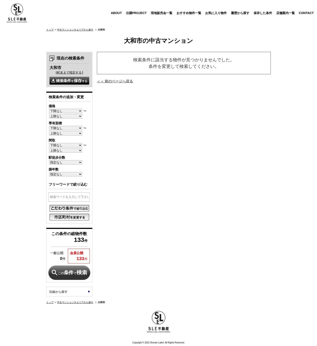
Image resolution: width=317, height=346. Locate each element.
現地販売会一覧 (161, 13)
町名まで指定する (69, 72)
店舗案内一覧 (285, 13)
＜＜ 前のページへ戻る (115, 81)
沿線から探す (58, 291)
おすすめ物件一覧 (189, 13)
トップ (49, 29)
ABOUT (116, 13)
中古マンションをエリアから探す (75, 29)
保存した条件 (263, 13)
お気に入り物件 (216, 13)
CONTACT (306, 13)
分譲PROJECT (136, 13)
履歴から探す (240, 13)
